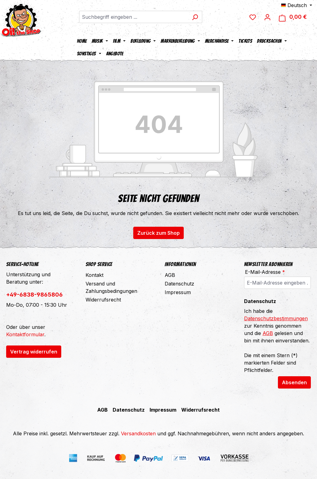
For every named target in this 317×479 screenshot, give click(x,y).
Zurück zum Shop (158, 233)
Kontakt (94, 275)
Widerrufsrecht (103, 300)
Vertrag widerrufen (33, 352)
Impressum (178, 292)
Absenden (294, 382)
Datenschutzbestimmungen (276, 318)
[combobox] (133, 17)
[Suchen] (195, 17)
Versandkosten (138, 433)
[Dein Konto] (267, 17)
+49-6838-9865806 (34, 294)
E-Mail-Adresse (265, 272)
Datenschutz (179, 284)
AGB (170, 275)
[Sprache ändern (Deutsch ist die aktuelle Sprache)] (296, 5)
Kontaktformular (25, 334)
